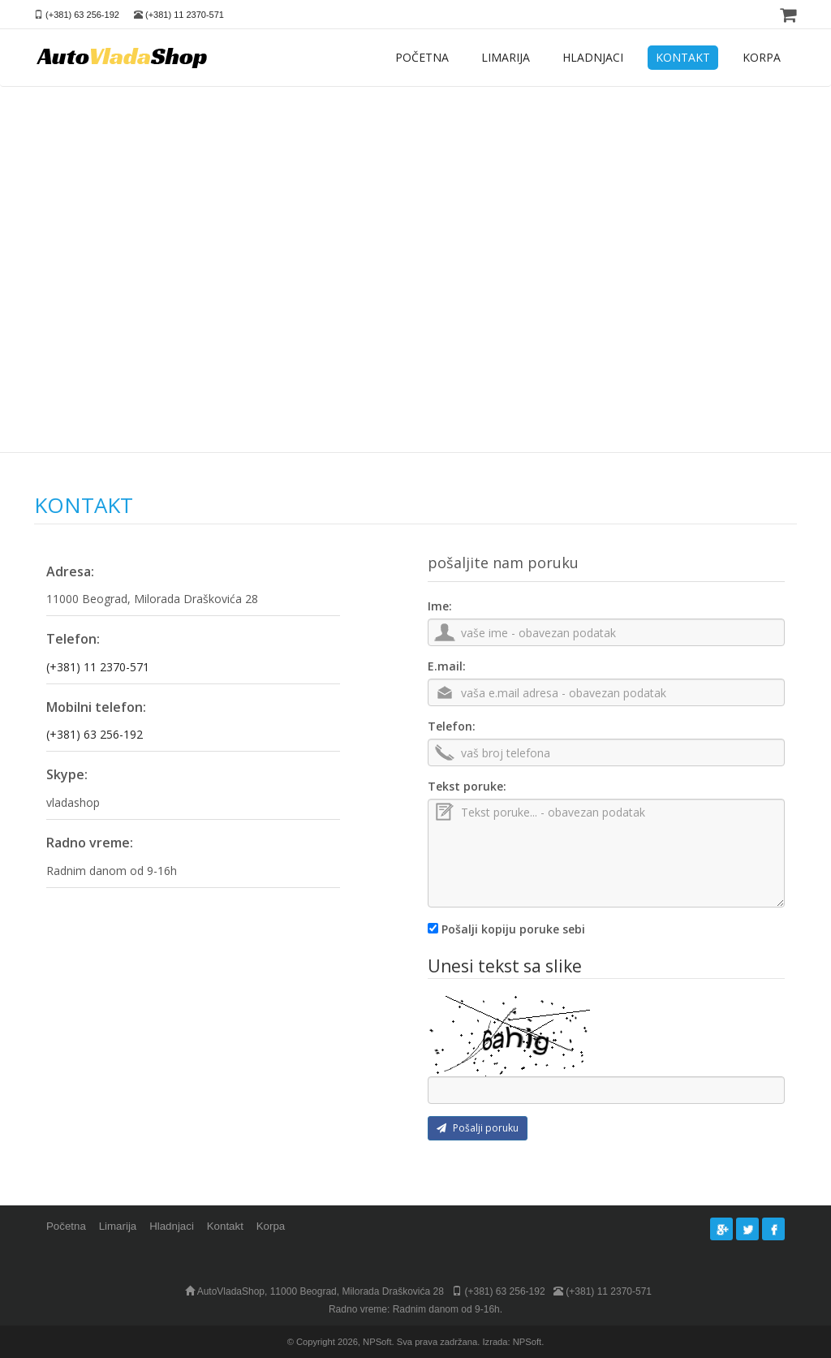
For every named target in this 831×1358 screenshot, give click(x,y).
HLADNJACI (592, 57)
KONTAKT (683, 57)
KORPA (762, 57)
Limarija (118, 1226)
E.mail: (447, 666)
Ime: (440, 606)
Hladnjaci (171, 1226)
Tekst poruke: (467, 786)
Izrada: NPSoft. (513, 1342)
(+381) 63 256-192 (82, 14)
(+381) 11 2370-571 (184, 14)
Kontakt (225, 1226)
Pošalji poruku (478, 1128)
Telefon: (452, 726)
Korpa (270, 1226)
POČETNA (422, 57)
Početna (66, 1226)
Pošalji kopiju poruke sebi (513, 929)
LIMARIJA (505, 57)
